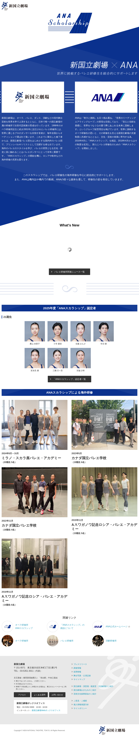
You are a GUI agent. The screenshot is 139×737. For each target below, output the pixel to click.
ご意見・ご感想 (80, 701)
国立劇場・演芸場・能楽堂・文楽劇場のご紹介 (93, 686)
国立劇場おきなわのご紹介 (85, 690)
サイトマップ (79, 679)
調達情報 (77, 668)
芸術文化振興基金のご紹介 (85, 694)
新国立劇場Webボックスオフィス (46, 710)
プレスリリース (80, 664)
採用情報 (77, 672)
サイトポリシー (80, 708)
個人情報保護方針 (81, 704)
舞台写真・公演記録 (82, 675)
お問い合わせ (57, 695)
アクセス (22, 695)
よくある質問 (39, 695)
